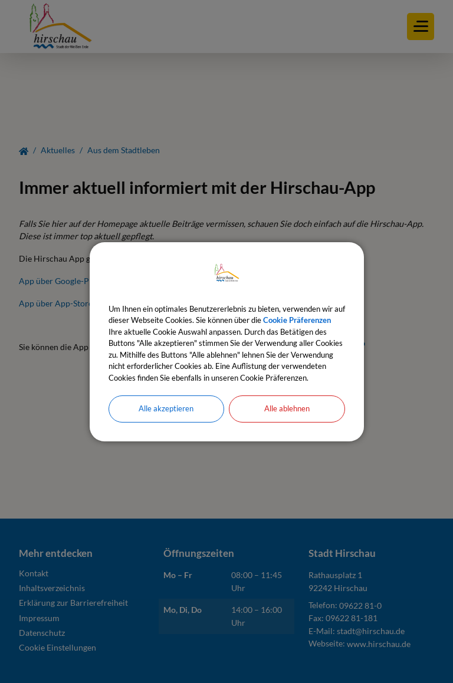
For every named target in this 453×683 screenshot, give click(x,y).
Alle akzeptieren (166, 408)
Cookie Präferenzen (297, 320)
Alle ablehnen (287, 408)
